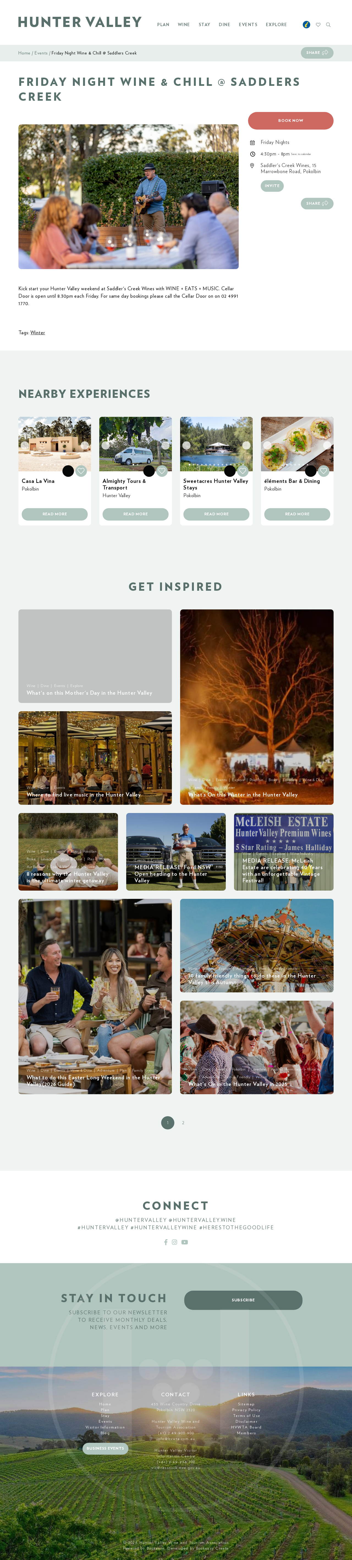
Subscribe (243, 1300)
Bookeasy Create (212, 1548)
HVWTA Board (246, 1427)
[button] (128, 197)
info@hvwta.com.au (176, 1439)
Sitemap (246, 1404)
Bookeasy (156, 1548)
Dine (224, 25)
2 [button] (183, 1122)
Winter (38, 332)
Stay (205, 25)
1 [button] (168, 1122)
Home (24, 53)
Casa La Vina (38, 481)
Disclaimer (247, 1422)
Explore (276, 25)
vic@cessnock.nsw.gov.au (176, 1468)
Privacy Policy (246, 1410)
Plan (163, 25)
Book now (290, 121)
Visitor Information (105, 1427)
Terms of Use (246, 1416)
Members (246, 1433)
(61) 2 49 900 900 (176, 1433)
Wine (184, 25)
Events (248, 25)
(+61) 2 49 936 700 (176, 1462)
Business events (106, 1448)
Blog (105, 1433)
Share (313, 53)
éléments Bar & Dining (292, 481)
